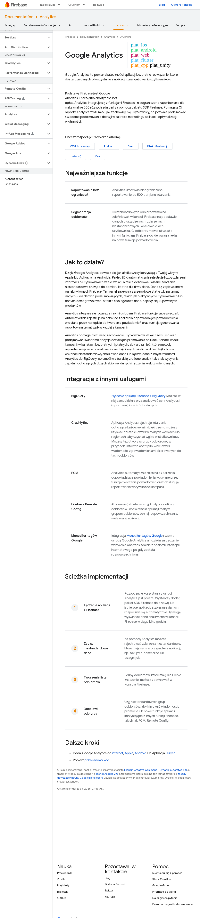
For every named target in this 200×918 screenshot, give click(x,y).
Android (109, 146)
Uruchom (74, 4)
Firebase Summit (115, 884)
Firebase (70, 36)
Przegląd (10, 25)
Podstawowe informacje (39, 25)
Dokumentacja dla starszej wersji (172, 904)
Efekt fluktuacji (157, 146)
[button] (23, 37)
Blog (162, 4)
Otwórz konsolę (181, 4)
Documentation (19, 16)
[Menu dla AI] (76, 25)
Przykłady (63, 885)
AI (70, 25)
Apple (129, 753)
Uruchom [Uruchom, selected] (118, 25)
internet (117, 753)
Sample (180, 25)
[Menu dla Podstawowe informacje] (60, 25)
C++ (97, 156)
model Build (47, 4)
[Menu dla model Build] (60, 4)
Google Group (161, 885)
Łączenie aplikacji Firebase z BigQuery (138, 396)
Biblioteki (62, 891)
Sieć (131, 146)
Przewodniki (64, 873)
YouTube (110, 896)
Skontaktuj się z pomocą (167, 873)
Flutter (170, 753)
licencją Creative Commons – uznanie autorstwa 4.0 (155, 770)
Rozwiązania (101, 4)
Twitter (109, 890)
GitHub (61, 898)
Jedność (75, 156)
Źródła (61, 879)
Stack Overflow (161, 879)
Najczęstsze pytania (164, 898)
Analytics (48, 16)
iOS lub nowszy (80, 146)
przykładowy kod (97, 760)
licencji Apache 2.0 (107, 774)
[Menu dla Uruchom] (85, 4)
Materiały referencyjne (153, 25)
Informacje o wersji (164, 891)
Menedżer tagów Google (144, 536)
